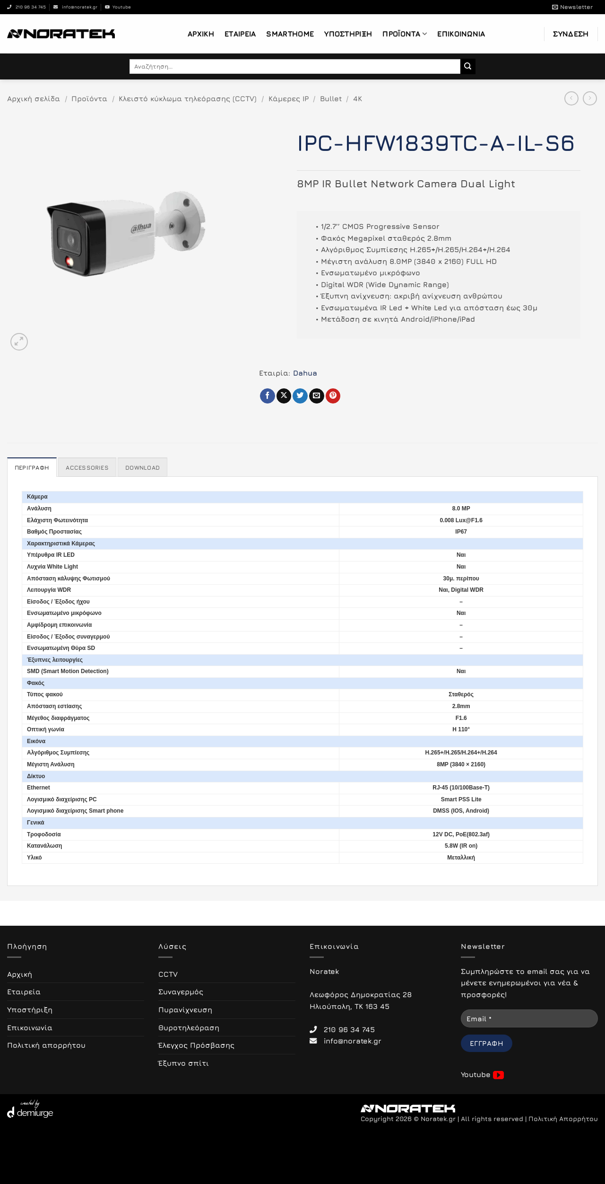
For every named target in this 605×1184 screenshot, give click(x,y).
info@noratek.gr (75, 6)
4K (357, 98)
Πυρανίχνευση (185, 1009)
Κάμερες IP (288, 98)
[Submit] (468, 66)
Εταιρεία (240, 33)
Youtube (118, 6)
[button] (572, 7)
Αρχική (201, 33)
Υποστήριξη (348, 33)
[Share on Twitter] (300, 395)
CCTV (168, 974)
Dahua (305, 372)
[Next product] (571, 98)
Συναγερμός (180, 991)
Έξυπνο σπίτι (183, 1063)
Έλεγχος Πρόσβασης (196, 1045)
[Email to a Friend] (316, 395)
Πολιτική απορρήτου (46, 1045)
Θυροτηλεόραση (188, 1027)
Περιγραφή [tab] (32, 467)
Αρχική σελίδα (33, 98)
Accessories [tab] (87, 467)
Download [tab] (142, 467)
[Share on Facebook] (267, 395)
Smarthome (290, 33)
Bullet (331, 98)
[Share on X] (284, 395)
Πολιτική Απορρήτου (563, 1119)
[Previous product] (590, 98)
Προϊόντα (404, 33)
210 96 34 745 (26, 6)
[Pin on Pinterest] (333, 395)
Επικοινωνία (461, 33)
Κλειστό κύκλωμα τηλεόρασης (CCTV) (188, 98)
